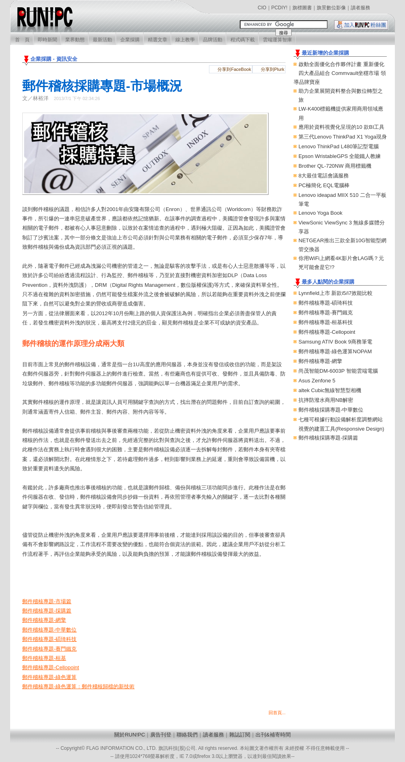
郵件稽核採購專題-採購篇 (328, 438)
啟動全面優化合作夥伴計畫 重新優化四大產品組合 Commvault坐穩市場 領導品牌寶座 (340, 73)
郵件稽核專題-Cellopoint (326, 332)
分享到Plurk (272, 69)
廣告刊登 (160, 735)
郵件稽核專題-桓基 (44, 658)
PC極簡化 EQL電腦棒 (324, 185)
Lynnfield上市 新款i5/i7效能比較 (335, 293)
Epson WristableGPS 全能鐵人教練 (339, 156)
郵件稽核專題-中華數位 (49, 630)
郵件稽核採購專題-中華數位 (330, 410)
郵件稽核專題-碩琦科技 (325, 303)
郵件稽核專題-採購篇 (46, 611)
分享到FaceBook (234, 69)
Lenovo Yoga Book (320, 213)
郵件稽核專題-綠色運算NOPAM (335, 351)
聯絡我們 (187, 735)
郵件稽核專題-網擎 (320, 361)
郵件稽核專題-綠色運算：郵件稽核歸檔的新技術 (78, 686)
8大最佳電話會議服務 (323, 176)
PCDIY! (279, 8)
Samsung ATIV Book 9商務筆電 (335, 342)
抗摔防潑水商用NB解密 (325, 400)
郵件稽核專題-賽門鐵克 (325, 312)
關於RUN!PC (129, 735)
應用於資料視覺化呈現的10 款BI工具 (341, 127)
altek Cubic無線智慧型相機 (329, 390)
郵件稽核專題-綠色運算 (49, 677)
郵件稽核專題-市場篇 (46, 601)
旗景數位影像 (331, 8)
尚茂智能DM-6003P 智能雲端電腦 (338, 371)
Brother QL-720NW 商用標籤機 (334, 166)
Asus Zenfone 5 (316, 381)
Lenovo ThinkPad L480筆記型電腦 (338, 146)
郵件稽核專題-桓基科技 (325, 322)
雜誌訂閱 (239, 735)
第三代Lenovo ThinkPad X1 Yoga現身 (342, 137)
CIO (262, 8)
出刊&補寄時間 (273, 735)
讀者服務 (360, 8)
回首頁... (277, 712)
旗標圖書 (302, 8)
